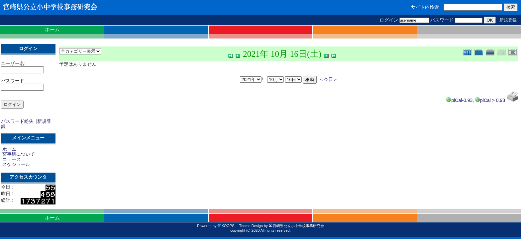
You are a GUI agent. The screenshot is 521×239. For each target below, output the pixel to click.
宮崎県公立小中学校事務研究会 (296, 226)
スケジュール (16, 164)
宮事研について (18, 154)
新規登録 (508, 20)
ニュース (11, 159)
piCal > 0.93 (490, 100)
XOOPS (225, 226)
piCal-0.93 (459, 100)
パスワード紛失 (17, 121)
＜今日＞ (328, 79)
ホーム (52, 29)
